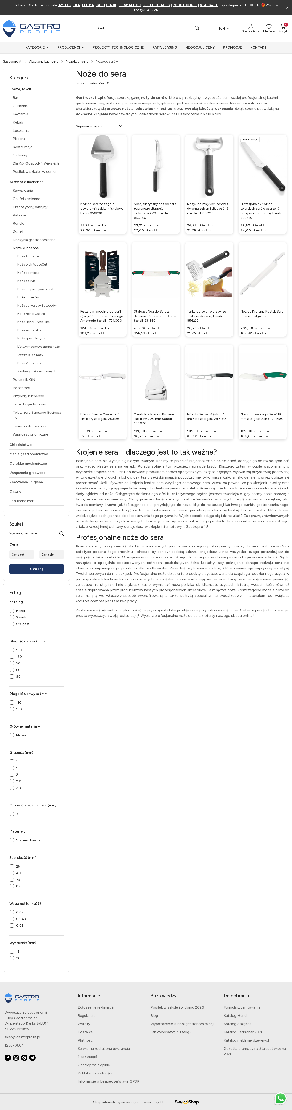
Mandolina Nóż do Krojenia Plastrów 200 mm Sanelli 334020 (154, 418)
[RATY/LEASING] (165, 48)
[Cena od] (21, 554)
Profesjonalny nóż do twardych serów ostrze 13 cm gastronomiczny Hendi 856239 (261, 211)
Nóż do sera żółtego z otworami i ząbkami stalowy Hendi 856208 (101, 208)
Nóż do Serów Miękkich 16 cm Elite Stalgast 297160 (207, 416)
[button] (37, 48)
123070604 (14, 1045)
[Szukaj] (61, 534)
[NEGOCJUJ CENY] (200, 48)
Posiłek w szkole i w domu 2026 (177, 1007)
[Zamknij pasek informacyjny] (287, 7)
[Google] (24, 1058)
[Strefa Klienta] (250, 28)
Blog (154, 1015)
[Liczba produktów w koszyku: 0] (283, 28)
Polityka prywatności (95, 1073)
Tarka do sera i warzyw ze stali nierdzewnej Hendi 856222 (206, 316)
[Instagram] (16, 1058)
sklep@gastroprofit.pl (22, 1037)
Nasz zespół (88, 1057)
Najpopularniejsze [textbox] (89, 126)
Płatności (85, 1040)
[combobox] (99, 126)
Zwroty (84, 1024)
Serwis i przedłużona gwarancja (104, 1048)
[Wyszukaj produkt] (148, 28)
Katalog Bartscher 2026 (244, 1032)
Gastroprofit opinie (94, 1065)
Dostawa (85, 1032)
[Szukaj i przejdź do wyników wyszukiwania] (197, 28)
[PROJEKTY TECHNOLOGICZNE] (118, 48)
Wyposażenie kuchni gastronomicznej (182, 1024)
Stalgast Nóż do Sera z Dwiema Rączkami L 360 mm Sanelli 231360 (156, 316)
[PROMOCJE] (232, 48)
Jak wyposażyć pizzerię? (171, 1032)
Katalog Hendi (235, 1015)
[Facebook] (8, 1058)
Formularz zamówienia (242, 1007)
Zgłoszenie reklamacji (96, 1007)
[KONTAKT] (258, 48)
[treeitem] (36, 89)
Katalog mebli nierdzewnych (247, 1040)
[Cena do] (51, 554)
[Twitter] (32, 1058)
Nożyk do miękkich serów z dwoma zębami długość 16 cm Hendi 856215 (207, 208)
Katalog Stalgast (237, 1024)
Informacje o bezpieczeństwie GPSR (108, 1081)
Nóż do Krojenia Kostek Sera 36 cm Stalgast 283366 (262, 314)
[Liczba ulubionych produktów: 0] (269, 28)
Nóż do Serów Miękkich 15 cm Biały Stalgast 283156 (100, 416)
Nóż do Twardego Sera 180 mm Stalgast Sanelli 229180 (262, 416)
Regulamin (86, 1015)
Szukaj (36, 569)
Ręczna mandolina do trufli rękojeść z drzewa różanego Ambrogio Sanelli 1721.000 (101, 316)
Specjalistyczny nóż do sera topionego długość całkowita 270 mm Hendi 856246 (155, 211)
